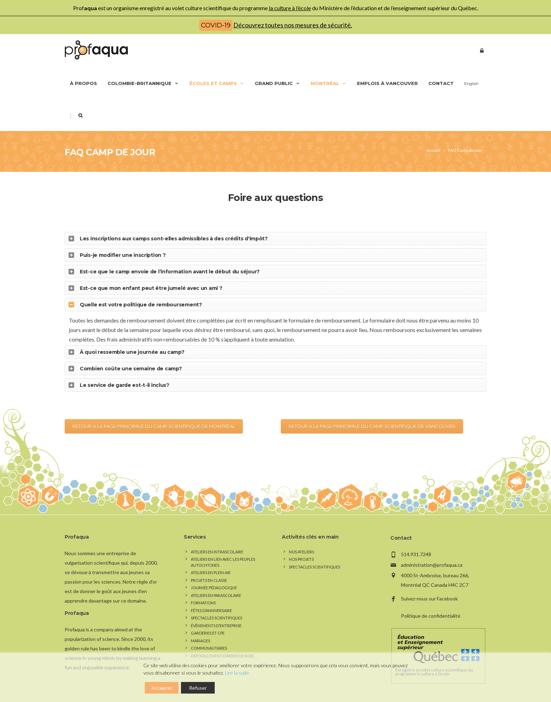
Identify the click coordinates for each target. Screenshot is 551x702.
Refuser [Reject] (198, 688)
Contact (441, 83)
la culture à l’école (290, 8)
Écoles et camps (216, 83)
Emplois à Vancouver (387, 83)
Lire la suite (237, 673)
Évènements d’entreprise (216, 613)
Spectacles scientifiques (216, 606)
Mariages (200, 628)
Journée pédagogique (214, 576)
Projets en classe (209, 568)
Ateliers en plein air (211, 561)
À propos (83, 83)
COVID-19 (216, 25)
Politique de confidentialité (430, 604)
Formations (203, 591)
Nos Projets (301, 547)
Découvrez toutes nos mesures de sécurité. (292, 25)
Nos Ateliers (301, 540)
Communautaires (209, 636)
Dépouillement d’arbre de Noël (223, 644)
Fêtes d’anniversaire (211, 598)
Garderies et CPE (208, 621)
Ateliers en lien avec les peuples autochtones (223, 550)
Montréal (328, 83)
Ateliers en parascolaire (216, 583)
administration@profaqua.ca (431, 553)
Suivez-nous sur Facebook (429, 587)
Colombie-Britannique (143, 83)
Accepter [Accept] (161, 688)
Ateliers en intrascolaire (217, 540)
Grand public (277, 83)
